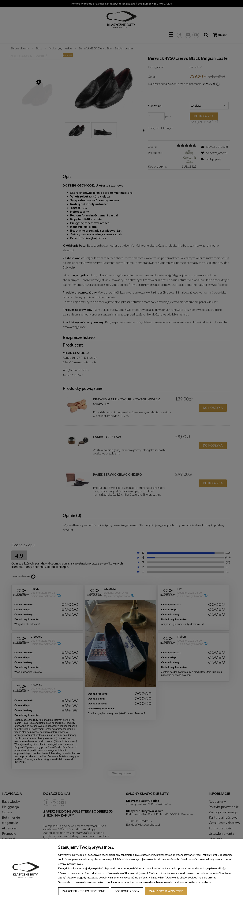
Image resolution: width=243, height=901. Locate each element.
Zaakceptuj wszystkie (166, 891)
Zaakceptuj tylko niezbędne (83, 891)
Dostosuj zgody (127, 891)
